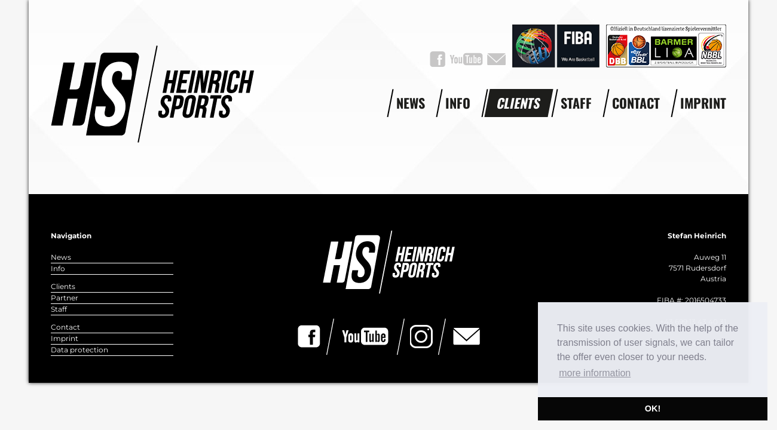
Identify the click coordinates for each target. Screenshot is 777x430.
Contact (636, 102)
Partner (64, 297)
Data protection (79, 349)
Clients (518, 102)
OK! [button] (652, 408)
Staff (576, 102)
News (410, 102)
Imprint (703, 102)
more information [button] (595, 373)
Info (457, 102)
